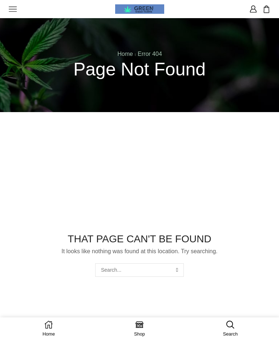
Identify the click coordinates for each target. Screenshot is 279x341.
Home (125, 54)
